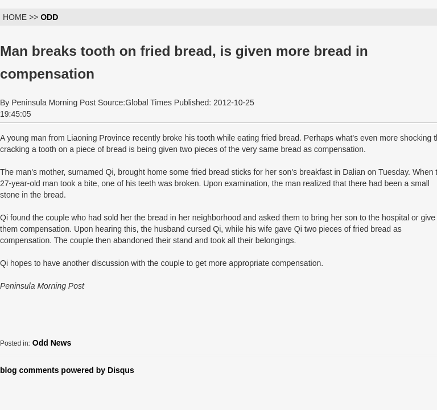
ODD (49, 17)
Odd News (51, 342)
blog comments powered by (67, 370)
